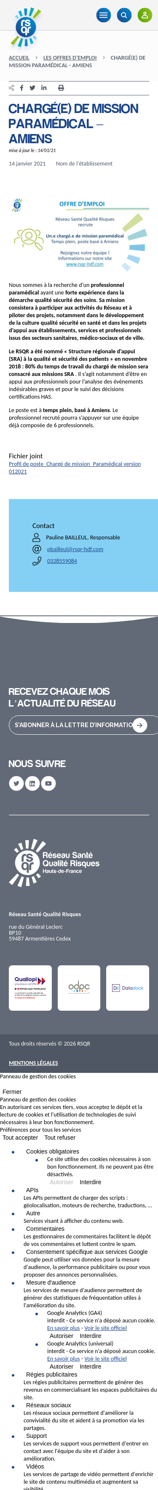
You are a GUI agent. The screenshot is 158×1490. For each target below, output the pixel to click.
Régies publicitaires (51, 1374)
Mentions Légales (33, 1063)
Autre (33, 1213)
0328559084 (62, 561)
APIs (32, 1190)
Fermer (12, 1091)
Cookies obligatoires (52, 1151)
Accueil (19, 57)
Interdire (90, 1182)
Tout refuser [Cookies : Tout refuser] (59, 1137)
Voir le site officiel (105, 1328)
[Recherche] (124, 15)
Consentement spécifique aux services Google (87, 1251)
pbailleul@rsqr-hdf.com (75, 549)
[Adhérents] (144, 15)
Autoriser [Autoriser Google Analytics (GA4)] (61, 1335)
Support (36, 1435)
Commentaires (45, 1228)
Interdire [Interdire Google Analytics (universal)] (90, 1366)
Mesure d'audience (51, 1282)
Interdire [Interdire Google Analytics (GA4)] (90, 1335)
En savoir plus (63, 1328)
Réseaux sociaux (48, 1405)
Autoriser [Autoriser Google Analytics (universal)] (61, 1366)
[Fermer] (2, 1085)
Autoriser (61, 1182)
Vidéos (35, 1466)
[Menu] (103, 15)
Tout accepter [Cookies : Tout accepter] (20, 1137)
